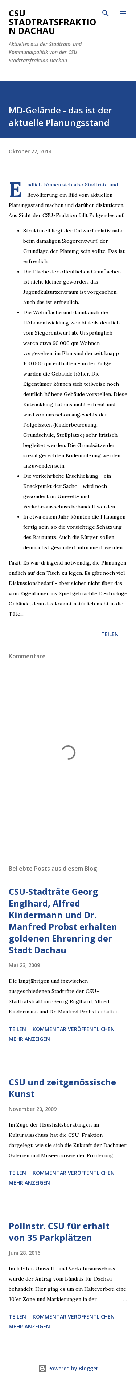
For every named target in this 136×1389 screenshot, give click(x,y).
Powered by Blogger (68, 1368)
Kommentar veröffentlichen (74, 1029)
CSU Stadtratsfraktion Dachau (52, 21)
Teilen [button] (110, 634)
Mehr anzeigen (29, 1038)
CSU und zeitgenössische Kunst (62, 1088)
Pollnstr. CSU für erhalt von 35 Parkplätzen (59, 1231)
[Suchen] (105, 13)
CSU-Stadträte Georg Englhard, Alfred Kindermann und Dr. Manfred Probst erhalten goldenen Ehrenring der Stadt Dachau (63, 920)
